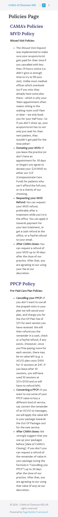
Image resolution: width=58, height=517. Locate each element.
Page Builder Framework (35, 512)
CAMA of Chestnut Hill (22, 5)
